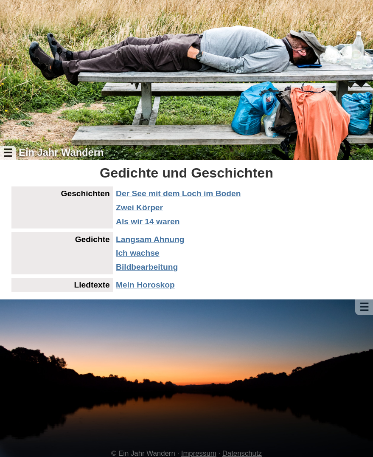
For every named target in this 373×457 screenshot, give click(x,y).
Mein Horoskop (145, 284)
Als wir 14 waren (147, 221)
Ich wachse (137, 252)
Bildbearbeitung (147, 266)
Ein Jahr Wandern (61, 152)
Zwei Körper (139, 207)
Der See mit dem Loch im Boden (178, 193)
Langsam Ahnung (150, 239)
